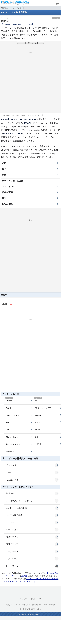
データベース (32, 551)
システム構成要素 (32, 515)
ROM (8, 408)
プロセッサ (32, 465)
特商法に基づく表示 (39, 605)
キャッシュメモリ (14, 444)
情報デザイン (32, 537)
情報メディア (32, 544)
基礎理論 (32, 493)
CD (7, 430)
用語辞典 (4, 8)
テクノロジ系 (16, 8)
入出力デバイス (32, 479)
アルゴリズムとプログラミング (32, 500)
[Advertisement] (29, 78)
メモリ (32, 472)
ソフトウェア (32, 522)
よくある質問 (25, 609)
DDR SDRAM (12, 415)
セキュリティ (32, 566)
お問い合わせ (36, 609)
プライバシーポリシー (22, 605)
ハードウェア (32, 529)
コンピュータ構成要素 (32, 508)
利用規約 (9, 605)
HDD (8, 422)
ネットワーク (32, 558)
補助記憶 (10, 451)
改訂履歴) (24, 576)
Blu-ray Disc (12, 437)
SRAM (9, 399)
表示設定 (52, 605)
